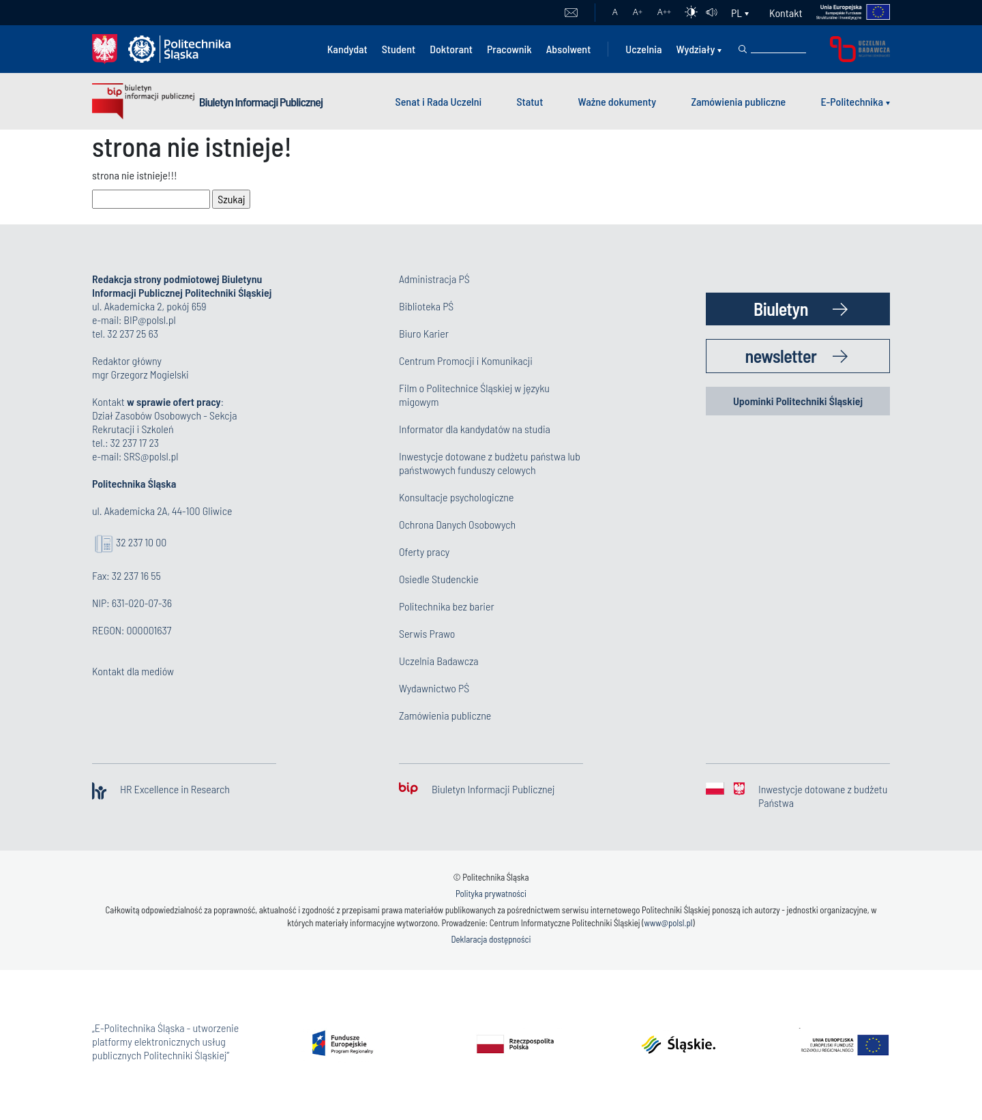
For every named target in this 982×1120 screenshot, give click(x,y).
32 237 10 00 (141, 541)
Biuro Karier (424, 333)
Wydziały (695, 48)
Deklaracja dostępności (491, 939)
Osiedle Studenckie (439, 578)
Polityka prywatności (491, 893)
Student (399, 48)
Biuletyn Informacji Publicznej (261, 101)
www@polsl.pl (668, 922)
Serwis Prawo (427, 633)
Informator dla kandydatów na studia (474, 428)
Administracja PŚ (434, 278)
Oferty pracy (424, 551)
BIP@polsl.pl (149, 319)
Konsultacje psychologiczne (456, 496)
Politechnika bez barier (446, 606)
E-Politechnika (851, 101)
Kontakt (785, 12)
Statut (529, 101)
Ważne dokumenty (617, 101)
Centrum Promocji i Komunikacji (466, 360)
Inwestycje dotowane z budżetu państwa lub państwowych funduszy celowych (489, 463)
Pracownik (509, 48)
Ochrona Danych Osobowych (457, 524)
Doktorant (451, 48)
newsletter (781, 355)
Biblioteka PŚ (426, 305)
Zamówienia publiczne (738, 101)
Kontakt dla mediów (133, 670)
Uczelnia (643, 48)
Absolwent (568, 48)
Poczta (571, 12)
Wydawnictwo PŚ (434, 687)
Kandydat (347, 48)
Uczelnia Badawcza (439, 660)
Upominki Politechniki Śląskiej (798, 400)
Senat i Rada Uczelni (439, 101)
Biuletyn (781, 308)
